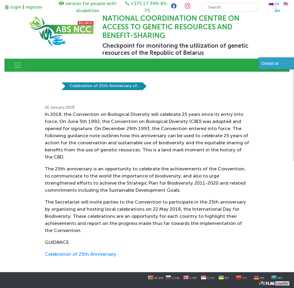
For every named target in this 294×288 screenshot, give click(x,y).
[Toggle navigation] (17, 65)
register (33, 7)
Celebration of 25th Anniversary (80, 254)
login (16, 7)
